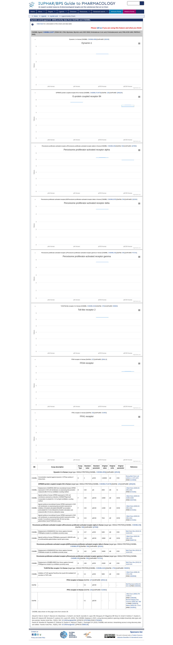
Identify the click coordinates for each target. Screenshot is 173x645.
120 (108, 92)
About (40, 11)
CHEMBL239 (111, 146)
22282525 (137, 586)
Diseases (73, 11)
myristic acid (54, 16)
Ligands (61, 11)
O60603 (115, 306)
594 (123, 199)
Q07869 (134, 146)
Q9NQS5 (119, 92)
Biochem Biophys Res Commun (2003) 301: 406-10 (133, 601)
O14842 (104, 412)
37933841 (98, 620)
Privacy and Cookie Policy (38, 637)
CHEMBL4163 (91, 306)
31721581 (133, 492)
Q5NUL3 (103, 359)
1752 (103, 306)
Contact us (34, 632)
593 (122, 146)
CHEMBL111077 (48, 32)
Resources (83, 11)
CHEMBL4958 (92, 39)
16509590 (133, 576)
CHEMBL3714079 (95, 92)
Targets (50, 11)
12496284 (133, 597)
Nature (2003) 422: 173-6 (133, 605)
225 (93, 412)
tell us (99, 28)
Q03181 (134, 199)
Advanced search (99, 11)
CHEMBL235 (112, 252)
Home (33, 11)
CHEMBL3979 (112, 199)
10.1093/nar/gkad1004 (69, 620)
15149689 (133, 480)
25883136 (85, 624)
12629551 (133, 607)
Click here (40, 24)
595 (123, 252)
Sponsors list (136, 632)
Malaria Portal (129, 11)
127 (92, 359)
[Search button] (142, 3)
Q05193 (106, 39)
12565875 (135, 603)
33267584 (133, 500)
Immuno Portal (116, 11)
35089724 (133, 540)
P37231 (134, 252)
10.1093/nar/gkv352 (68, 624)
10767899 (87, 620)
